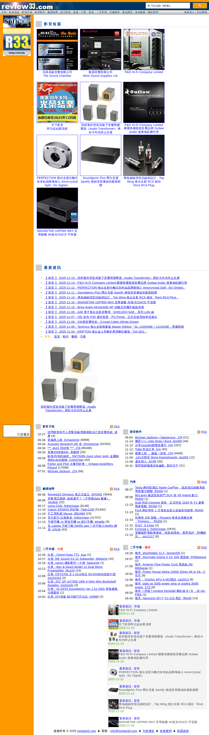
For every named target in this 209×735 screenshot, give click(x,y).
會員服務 (140, 12)
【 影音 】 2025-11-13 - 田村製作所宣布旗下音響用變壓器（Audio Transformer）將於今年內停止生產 (112, 277)
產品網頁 (127, 12)
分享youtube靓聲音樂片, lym (154, 445)
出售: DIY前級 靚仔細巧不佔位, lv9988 (73, 596)
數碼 (74, 336)
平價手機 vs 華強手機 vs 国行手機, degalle (76, 521)
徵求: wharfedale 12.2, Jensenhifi (157, 553)
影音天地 (27, 12)
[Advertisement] (121, 251)
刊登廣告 (149, 731)
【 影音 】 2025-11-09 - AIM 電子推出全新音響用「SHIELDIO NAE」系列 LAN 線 (99, 312)
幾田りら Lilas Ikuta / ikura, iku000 (158, 441)
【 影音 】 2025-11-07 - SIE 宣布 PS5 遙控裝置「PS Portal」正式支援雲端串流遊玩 (100, 317)
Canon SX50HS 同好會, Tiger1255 (71, 509)
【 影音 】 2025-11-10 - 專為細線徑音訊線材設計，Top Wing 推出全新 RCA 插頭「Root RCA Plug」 (111, 297)
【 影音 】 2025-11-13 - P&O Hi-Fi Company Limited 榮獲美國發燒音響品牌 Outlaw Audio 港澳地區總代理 (115, 282)
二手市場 (102, 12)
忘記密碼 (202, 12)
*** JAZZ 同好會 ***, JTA (64, 448)
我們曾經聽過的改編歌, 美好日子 (156, 465)
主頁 (3, 12)
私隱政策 (183, 731)
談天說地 (65, 12)
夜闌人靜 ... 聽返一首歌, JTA (154, 453)
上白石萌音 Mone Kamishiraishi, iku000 (161, 457)
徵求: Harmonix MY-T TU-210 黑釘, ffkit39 (163, 598)
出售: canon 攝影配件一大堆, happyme (73, 562)
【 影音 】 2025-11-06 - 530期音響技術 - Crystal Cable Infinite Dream (91, 321)
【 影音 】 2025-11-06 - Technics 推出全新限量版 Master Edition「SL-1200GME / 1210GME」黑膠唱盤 (114, 326)
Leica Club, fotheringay (63, 505)
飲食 (91, 12)
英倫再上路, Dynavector (64, 439)
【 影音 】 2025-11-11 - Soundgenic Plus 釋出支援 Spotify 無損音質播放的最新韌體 (100, 292)
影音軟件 (40, 12)
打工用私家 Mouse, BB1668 (66, 513)
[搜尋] (167, 6)
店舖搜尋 (114, 12)
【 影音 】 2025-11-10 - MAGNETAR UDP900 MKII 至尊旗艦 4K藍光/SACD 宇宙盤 (100, 302)
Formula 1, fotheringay (150, 529)
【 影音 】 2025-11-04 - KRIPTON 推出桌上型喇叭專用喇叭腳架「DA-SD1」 (95, 331)
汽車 (83, 12)
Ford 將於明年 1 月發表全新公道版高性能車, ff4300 (169, 510)
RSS (117, 426)
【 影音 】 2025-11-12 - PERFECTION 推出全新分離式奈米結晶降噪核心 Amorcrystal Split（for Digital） (114, 287)
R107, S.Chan (144, 525)
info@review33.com (123, 731)
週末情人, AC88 (145, 461)
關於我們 (153, 12)
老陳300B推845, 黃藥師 (63, 452)
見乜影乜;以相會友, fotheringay (68, 517)
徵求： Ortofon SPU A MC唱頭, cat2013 (162, 579)
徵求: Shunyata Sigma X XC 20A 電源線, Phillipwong (170, 557)
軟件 (66, 336)
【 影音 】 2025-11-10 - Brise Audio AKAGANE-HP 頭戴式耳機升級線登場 (94, 307)
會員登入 (189, 12)
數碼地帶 (53, 12)
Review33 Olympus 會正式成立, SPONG (75, 494)
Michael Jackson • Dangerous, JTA (158, 437)
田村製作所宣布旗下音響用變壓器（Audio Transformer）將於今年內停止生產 (68, 407)
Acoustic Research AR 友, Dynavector (73, 444)
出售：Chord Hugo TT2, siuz (67, 554)
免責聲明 (166, 731)
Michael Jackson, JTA (62, 471)
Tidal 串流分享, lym (148, 449)
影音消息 (14, 12)
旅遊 (75, 12)
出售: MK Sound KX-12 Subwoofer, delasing (77, 558)
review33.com (86, 731)
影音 (57, 336)
